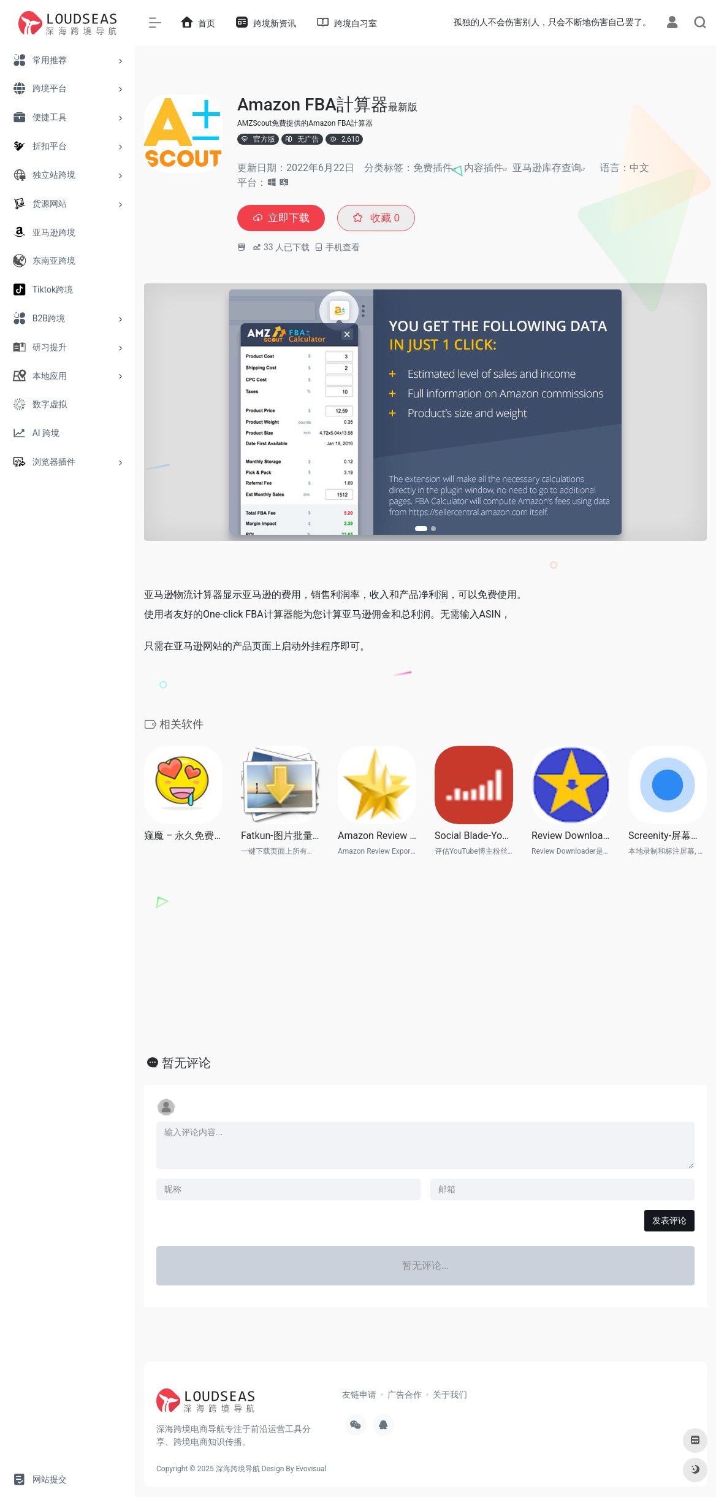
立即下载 (283, 218)
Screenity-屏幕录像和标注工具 (667, 836)
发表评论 (669, 1221)
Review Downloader (570, 836)
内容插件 (483, 168)
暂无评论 (186, 1063)
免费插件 (432, 168)
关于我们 (450, 1395)
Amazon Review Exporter (377, 836)
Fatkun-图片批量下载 (280, 836)
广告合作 (404, 1395)
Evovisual (310, 1469)
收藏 (380, 218)
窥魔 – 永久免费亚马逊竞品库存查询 (183, 836)
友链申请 (359, 1395)
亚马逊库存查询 (546, 168)
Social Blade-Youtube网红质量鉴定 (474, 836)
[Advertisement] (425, 955)
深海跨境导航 (238, 1469)
